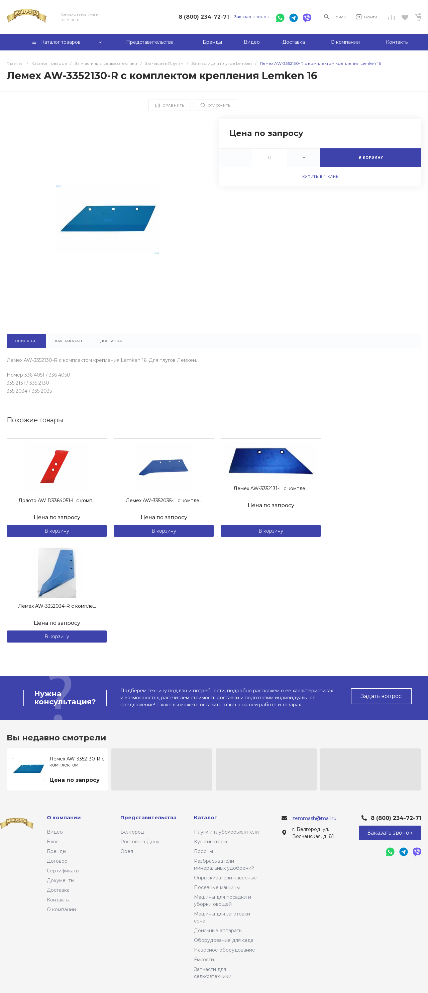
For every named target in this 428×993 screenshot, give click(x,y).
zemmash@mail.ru (314, 818)
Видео (55, 832)
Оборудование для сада (223, 940)
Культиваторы (210, 842)
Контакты (58, 900)
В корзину (56, 531)
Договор (57, 861)
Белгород (132, 832)
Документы (60, 880)
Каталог (205, 817)
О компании (61, 909)
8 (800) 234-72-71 (204, 17)
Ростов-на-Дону (139, 842)
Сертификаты (63, 871)
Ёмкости (204, 960)
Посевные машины (217, 887)
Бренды (56, 851)
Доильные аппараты (218, 931)
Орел (126, 851)
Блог (52, 842)
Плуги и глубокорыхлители (226, 832)
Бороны (203, 851)
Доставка (58, 890)
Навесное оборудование (224, 950)
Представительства (148, 817)
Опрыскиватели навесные (225, 878)
